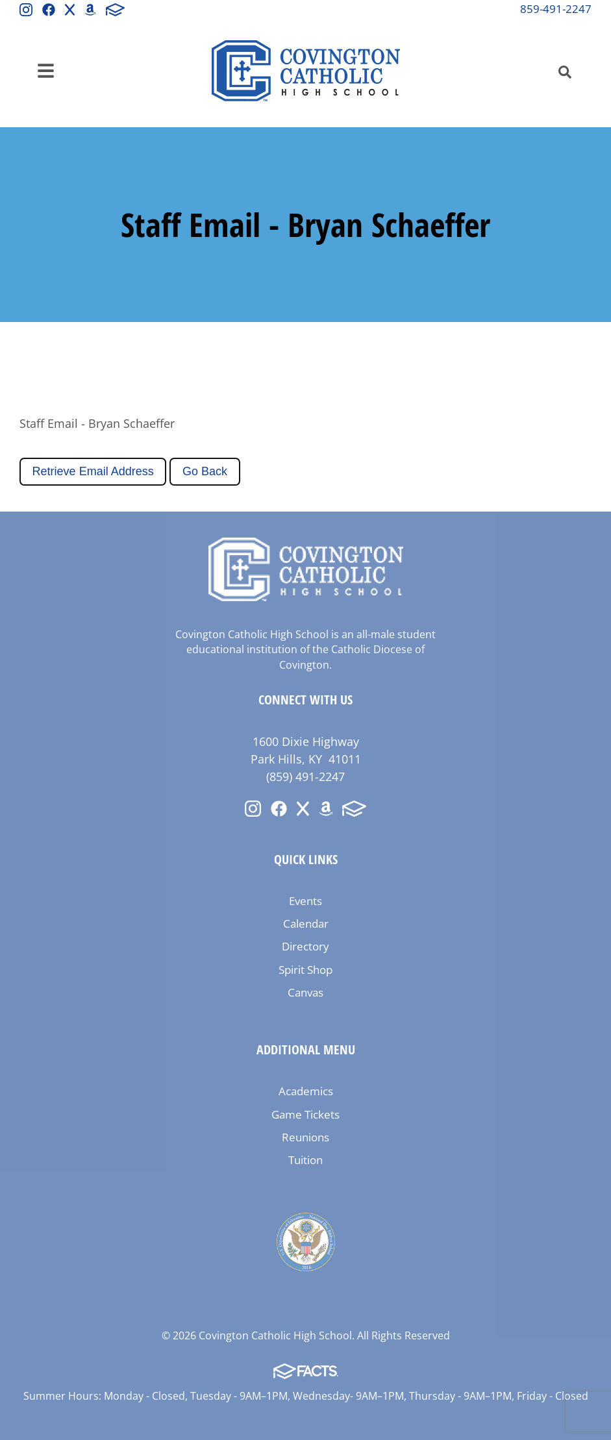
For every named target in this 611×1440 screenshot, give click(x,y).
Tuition (305, 1159)
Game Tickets (305, 1114)
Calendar (306, 923)
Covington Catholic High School (306, 70)
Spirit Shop (305, 969)
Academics (306, 1091)
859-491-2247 (556, 8)
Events (305, 900)
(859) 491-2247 (305, 776)
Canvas (305, 992)
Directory (305, 946)
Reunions (305, 1137)
